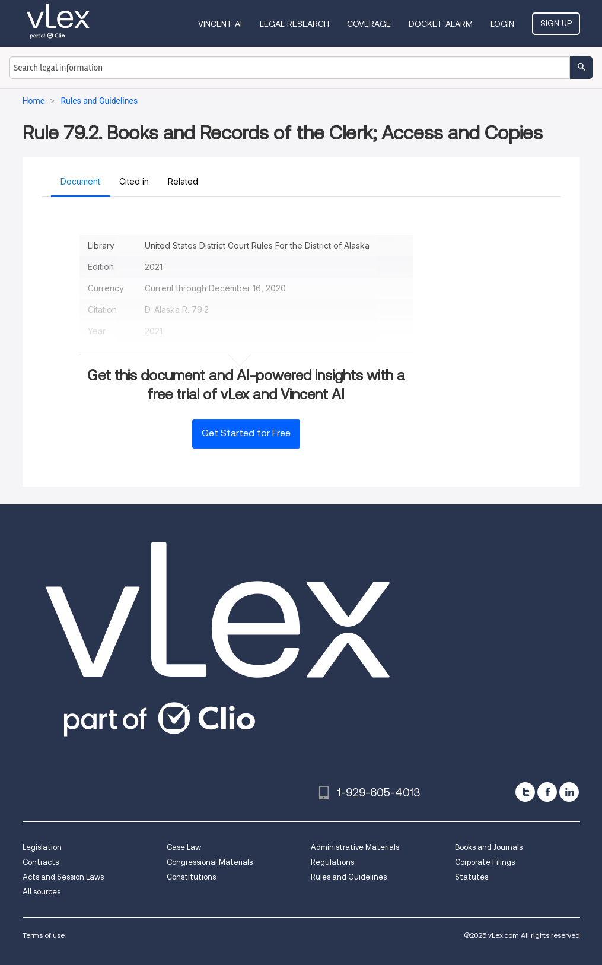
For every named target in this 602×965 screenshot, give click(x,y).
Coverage (369, 23)
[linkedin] (569, 792)
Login (502, 23)
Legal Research (294, 23)
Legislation (42, 847)
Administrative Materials (355, 847)
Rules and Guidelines (349, 876)
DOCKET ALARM (441, 23)
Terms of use (44, 935)
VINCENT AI (220, 23)
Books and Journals (489, 847)
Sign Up (556, 23)
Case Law (184, 847)
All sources (41, 891)
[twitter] (525, 792)
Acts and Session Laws (63, 876)
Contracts (41, 862)
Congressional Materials (210, 862)
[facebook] (547, 792)
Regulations (332, 862)
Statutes (471, 876)
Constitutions (191, 876)
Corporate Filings (485, 862)
